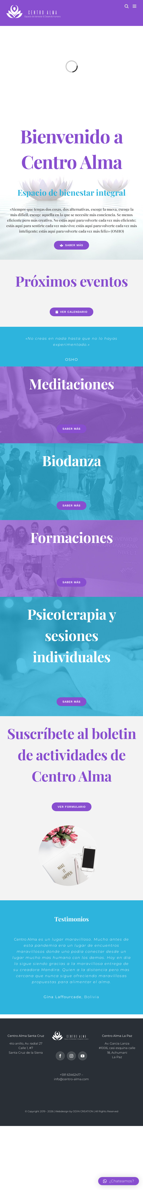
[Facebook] (60, 1055)
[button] (118, 1181)
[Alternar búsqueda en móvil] (127, 6)
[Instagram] (71, 1055)
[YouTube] (82, 1055)
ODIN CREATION (83, 1111)
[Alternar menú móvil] (135, 6)
